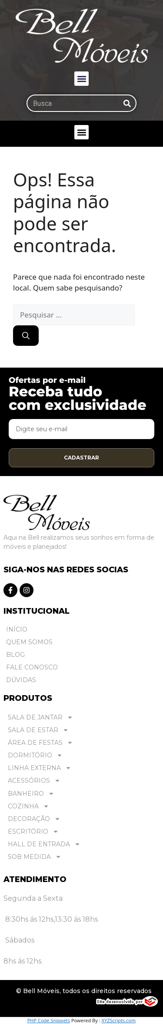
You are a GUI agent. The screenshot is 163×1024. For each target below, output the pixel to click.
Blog (15, 655)
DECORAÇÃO (34, 819)
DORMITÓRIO (35, 755)
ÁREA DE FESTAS (40, 742)
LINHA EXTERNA (39, 768)
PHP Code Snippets (48, 1020)
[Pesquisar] (127, 103)
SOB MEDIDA (34, 857)
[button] (81, 78)
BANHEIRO (31, 793)
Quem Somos (29, 642)
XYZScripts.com (118, 1020)
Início (16, 629)
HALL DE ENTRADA (44, 844)
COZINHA (28, 806)
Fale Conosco (32, 667)
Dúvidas (21, 680)
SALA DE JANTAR (40, 717)
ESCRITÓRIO (33, 831)
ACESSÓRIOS (34, 780)
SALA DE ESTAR (38, 730)
